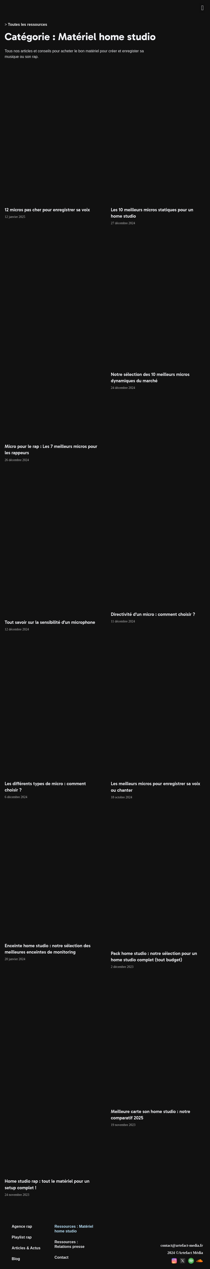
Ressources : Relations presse (69, 1244)
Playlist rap (22, 1237)
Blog (16, 1259)
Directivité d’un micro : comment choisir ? (153, 614)
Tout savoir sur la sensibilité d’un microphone (50, 622)
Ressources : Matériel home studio (73, 1228)
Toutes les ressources (27, 25)
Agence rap (22, 1226)
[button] (202, 8)
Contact (61, 1257)
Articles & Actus (26, 1248)
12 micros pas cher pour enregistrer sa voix (47, 209)
